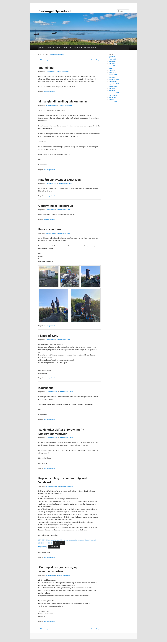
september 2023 (114, 84)
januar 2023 (112, 90)
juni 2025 (112, 63)
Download (59, 543)
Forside (41, 47)
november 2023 (114, 79)
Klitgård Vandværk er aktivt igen (59, 179)
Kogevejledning (42, 547)
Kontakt (56, 47)
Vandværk (77, 47)
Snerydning (46, 67)
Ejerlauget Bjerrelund (54, 11)
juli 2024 (111, 68)
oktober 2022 (113, 95)
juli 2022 (111, 99)
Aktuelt (49, 47)
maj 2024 (111, 70)
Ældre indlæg (43, 60)
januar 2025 (112, 66)
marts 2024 (112, 72)
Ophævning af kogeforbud (55, 205)
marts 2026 (112, 59)
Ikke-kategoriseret (49, 91)
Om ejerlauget (90, 47)
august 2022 (113, 97)
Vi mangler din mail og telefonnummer (63, 101)
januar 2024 (112, 77)
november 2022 (114, 93)
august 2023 (113, 86)
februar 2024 (113, 75)
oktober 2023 (113, 81)
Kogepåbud (46, 388)
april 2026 (112, 57)
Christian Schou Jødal (57, 54)
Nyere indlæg (96, 60)
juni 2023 (112, 88)
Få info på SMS (48, 335)
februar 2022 (113, 102)
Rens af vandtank (49, 229)
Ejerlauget (67, 47)
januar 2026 (112, 61)
